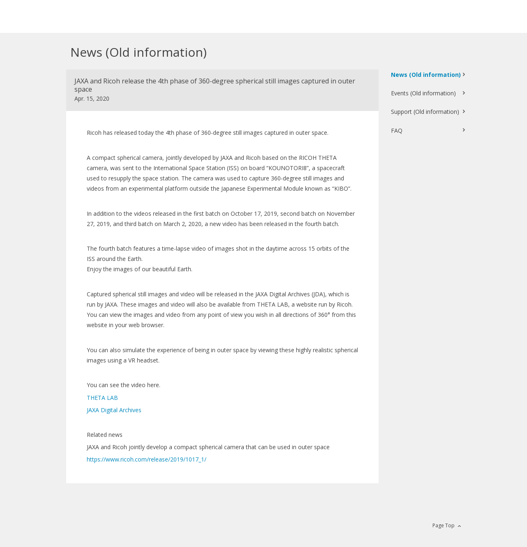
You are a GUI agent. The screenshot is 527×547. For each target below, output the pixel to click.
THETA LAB (102, 398)
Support (425, 111)
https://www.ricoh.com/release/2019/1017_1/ (146, 459)
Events (423, 93)
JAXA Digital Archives (115, 410)
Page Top (443, 525)
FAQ (396, 130)
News (426, 74)
